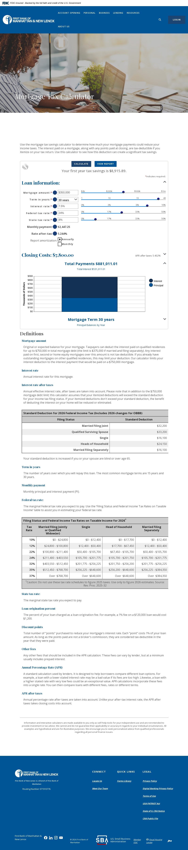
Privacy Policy (150, 781)
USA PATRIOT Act (151, 803)
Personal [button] (90, 12)
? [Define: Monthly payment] (54, 226)
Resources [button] (133, 12)
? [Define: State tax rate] (54, 219)
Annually (68, 239)
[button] (94, 182)
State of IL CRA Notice (154, 811)
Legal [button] (147, 771)
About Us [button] (64, 26)
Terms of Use (149, 796)
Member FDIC (137, 841)
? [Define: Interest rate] (54, 206)
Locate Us (97, 781)
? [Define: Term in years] (54, 199)
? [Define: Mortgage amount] (54, 192)
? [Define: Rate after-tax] (54, 233)
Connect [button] (99, 771)
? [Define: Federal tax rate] (54, 213)
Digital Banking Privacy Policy (159, 788)
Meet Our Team (100, 788)
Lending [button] (118, 12)
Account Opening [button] (69, 12)
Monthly (67, 244)
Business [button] (104, 12)
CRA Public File (151, 818)
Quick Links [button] (126, 771)
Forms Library (124, 781)
